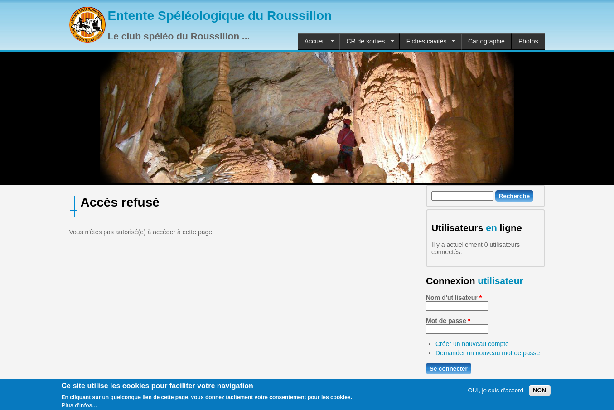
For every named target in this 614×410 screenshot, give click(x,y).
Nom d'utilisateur (454, 297)
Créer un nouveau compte (472, 343)
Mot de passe (448, 320)
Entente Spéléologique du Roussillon (220, 16)
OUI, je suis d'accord (495, 392)
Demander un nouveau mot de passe (487, 353)
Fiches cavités (428, 41)
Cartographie (486, 41)
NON (539, 392)
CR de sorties (366, 41)
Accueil (316, 41)
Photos (528, 41)
